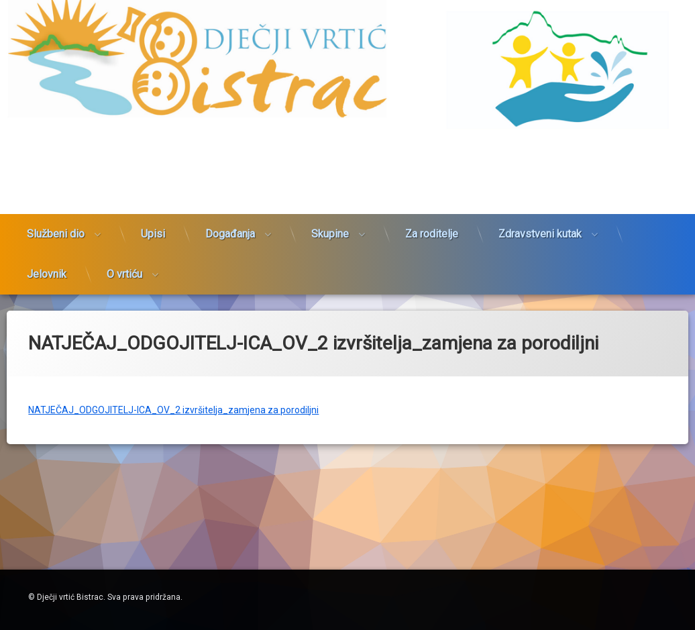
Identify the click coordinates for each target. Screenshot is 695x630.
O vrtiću (124, 256)
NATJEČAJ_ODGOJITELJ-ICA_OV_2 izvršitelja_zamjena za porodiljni (173, 391)
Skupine (330, 216)
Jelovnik (46, 256)
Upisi (153, 216)
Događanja (230, 216)
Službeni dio (56, 216)
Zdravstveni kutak (540, 216)
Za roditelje (431, 216)
